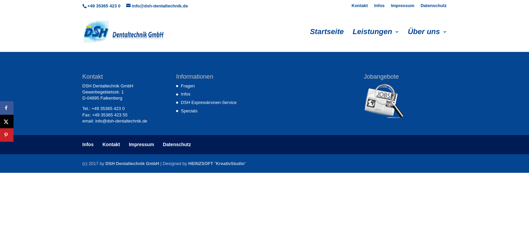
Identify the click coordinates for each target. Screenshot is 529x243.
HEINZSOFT (200, 163)
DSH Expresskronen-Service (208, 102)
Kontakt (360, 5)
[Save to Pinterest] (6, 135)
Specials (189, 110)
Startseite (327, 32)
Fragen (188, 85)
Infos (379, 5)
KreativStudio (230, 163)
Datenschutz (434, 5)
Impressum (402, 5)
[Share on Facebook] (6, 108)
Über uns (424, 32)
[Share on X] (6, 121)
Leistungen (372, 32)
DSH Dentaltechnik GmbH (132, 163)
